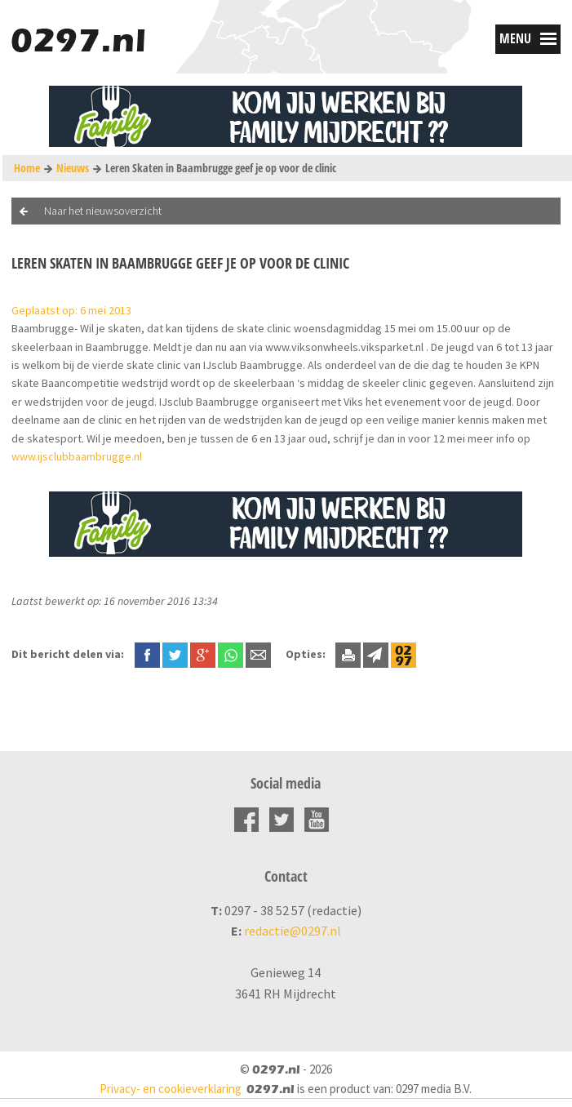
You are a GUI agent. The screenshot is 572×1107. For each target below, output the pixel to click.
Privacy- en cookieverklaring (171, 1088)
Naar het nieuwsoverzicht (103, 210)
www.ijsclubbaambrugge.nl (76, 456)
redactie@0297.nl (292, 930)
